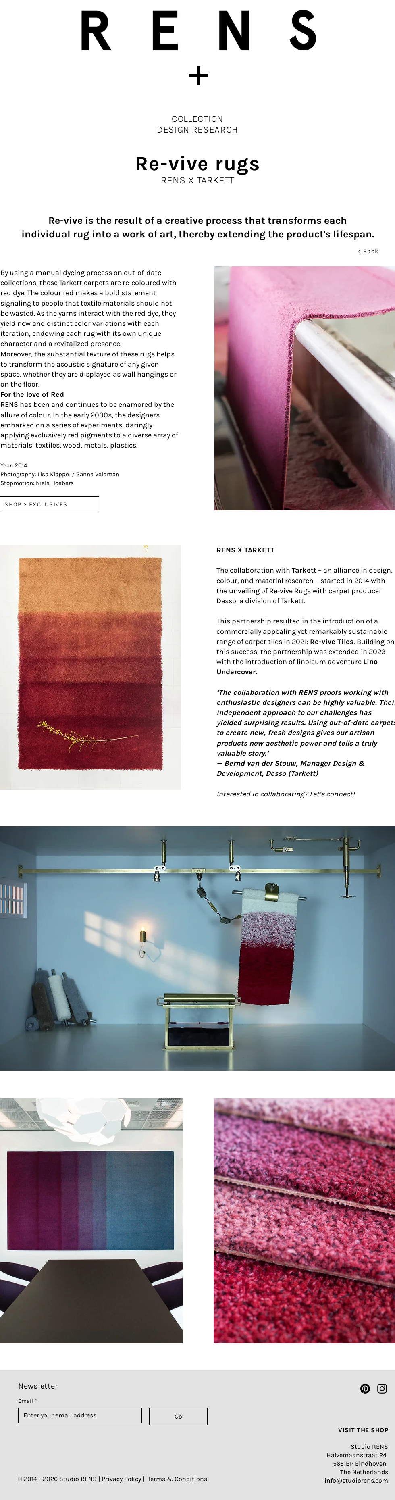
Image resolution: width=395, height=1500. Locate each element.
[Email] (78, 1415)
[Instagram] (382, 1388)
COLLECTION (197, 118)
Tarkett (304, 570)
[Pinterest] (365, 1388)
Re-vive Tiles (332, 641)
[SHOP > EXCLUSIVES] (49, 504)
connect (339, 794)
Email (27, 1401)
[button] (197, 75)
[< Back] (369, 251)
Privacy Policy (121, 1479)
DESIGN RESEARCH (197, 129)
